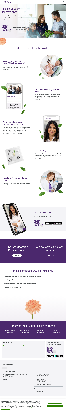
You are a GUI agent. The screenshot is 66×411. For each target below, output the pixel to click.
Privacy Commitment (5, 409)
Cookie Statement (34, 407)
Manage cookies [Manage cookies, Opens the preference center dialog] (55, 402)
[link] (41, 160)
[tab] (4, 368)
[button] (63, 2)
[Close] (64, 401)
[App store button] (50, 356)
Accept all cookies (54, 406)
